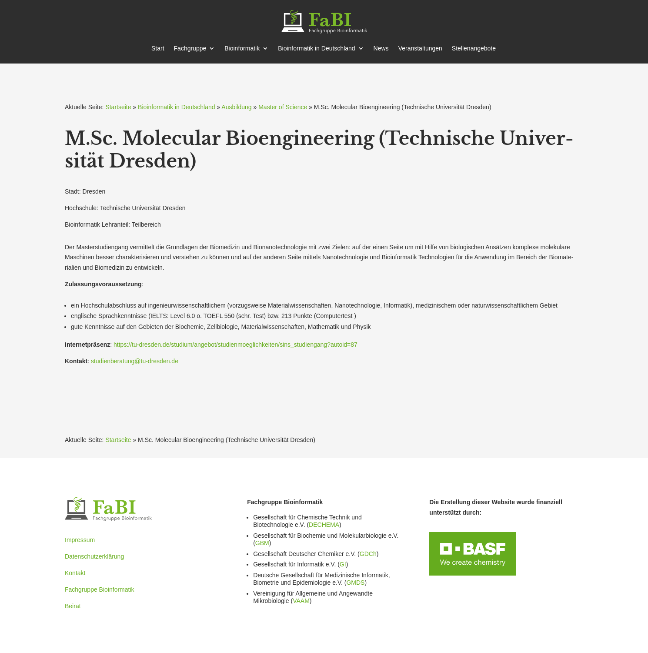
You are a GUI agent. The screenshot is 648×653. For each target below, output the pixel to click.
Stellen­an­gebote (474, 48)
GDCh (368, 553)
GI (343, 564)
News (381, 48)
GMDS (355, 582)
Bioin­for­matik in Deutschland (316, 48)
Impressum (80, 539)
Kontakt (75, 572)
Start (157, 48)
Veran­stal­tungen (420, 48)
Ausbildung (236, 107)
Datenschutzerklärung (94, 556)
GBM (262, 542)
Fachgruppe (190, 48)
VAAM (301, 600)
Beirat (73, 606)
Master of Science (282, 107)
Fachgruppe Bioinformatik (99, 589)
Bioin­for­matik (242, 48)
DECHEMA (324, 524)
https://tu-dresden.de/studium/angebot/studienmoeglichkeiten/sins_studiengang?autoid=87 (235, 344)
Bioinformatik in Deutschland (176, 107)
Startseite (118, 107)
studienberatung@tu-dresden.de (134, 361)
